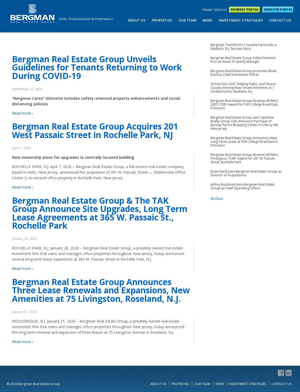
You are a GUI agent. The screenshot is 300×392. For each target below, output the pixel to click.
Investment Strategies (241, 20)
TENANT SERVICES (214, 10)
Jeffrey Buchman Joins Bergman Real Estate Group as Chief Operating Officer (243, 186)
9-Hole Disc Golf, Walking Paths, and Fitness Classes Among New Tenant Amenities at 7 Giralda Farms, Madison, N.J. (243, 87)
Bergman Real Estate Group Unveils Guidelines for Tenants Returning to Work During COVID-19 (97, 67)
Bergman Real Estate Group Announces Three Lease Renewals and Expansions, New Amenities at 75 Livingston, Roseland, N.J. (101, 290)
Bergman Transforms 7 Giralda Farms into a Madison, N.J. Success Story (244, 47)
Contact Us (280, 20)
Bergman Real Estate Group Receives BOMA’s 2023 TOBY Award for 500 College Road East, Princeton (244, 104)
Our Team (187, 20)
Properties (162, 20)
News (207, 20)
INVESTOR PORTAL (278, 9)
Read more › (22, 113)
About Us (136, 20)
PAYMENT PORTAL (245, 9)
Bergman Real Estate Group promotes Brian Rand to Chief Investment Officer (244, 73)
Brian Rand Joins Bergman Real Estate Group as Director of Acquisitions (246, 173)
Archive (217, 198)
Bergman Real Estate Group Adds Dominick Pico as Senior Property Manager (243, 60)
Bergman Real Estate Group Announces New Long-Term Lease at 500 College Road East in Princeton (244, 141)
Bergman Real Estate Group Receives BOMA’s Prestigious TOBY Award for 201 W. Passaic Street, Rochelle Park (244, 158)
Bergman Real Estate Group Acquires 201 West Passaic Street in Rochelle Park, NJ (95, 130)
